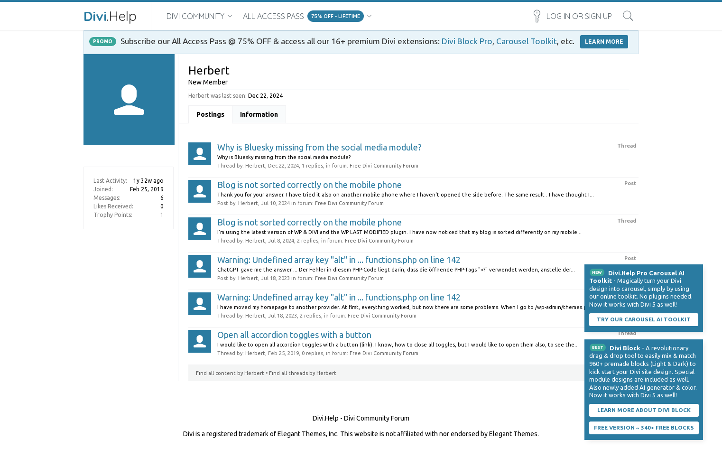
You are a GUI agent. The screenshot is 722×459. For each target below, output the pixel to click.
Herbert (255, 166)
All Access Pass (273, 16)
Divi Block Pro (467, 41)
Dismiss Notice (697, 270)
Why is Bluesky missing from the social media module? (319, 147)
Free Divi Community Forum (384, 166)
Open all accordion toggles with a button (294, 334)
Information (259, 114)
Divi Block (625, 348)
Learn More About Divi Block (644, 410)
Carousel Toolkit (526, 41)
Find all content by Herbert (230, 373)
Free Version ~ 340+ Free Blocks (644, 427)
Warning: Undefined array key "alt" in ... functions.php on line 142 (339, 259)
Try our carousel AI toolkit (644, 319)
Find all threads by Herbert (302, 373)
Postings (210, 114)
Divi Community (195, 16)
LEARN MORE (604, 41)
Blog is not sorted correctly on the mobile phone (309, 184)
